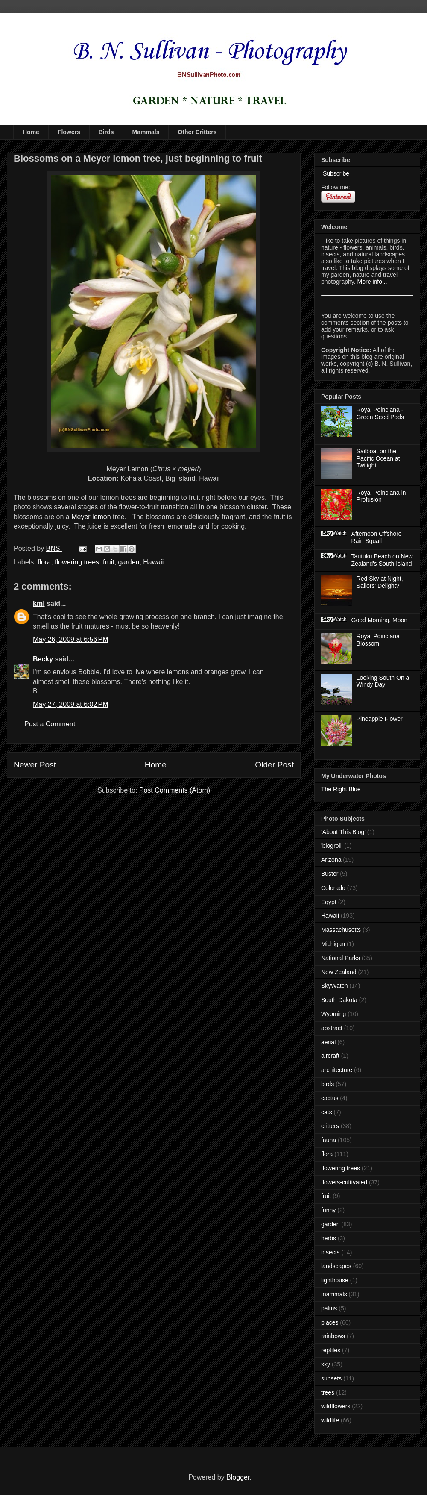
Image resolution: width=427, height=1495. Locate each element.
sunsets (331, 1378)
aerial (328, 1042)
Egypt (328, 902)
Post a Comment (49, 724)
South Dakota (339, 999)
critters (330, 1125)
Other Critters (197, 132)
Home (31, 132)
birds (327, 1084)
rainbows (333, 1336)
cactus (329, 1098)
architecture (336, 1069)
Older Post (274, 764)
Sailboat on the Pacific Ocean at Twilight (378, 458)
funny (328, 1210)
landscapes (336, 1266)
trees (327, 1392)
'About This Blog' (343, 831)
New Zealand (339, 972)
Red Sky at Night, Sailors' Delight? (380, 582)
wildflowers (335, 1406)
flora (44, 562)
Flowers (69, 132)
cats (326, 1112)
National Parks (340, 958)
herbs (328, 1238)
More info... (372, 281)
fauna (328, 1140)
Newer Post (35, 764)
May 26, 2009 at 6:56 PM (70, 639)
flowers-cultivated (344, 1182)
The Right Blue (341, 789)
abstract (331, 1028)
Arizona (331, 859)
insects (330, 1252)
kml (39, 603)
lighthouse (334, 1280)
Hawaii (153, 562)
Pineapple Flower (380, 718)
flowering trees (77, 562)
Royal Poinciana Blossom (378, 640)
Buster (329, 873)
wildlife (330, 1420)
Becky (43, 659)
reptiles (330, 1350)
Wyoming (333, 1013)
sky (325, 1364)
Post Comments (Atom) (174, 790)
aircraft (330, 1055)
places (329, 1322)
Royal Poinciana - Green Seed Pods (380, 413)
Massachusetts (341, 929)
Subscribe (335, 173)
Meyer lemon (91, 516)
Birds (106, 132)
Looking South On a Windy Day (383, 681)
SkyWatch (334, 985)
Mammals (146, 132)
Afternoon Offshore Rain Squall (376, 537)
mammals (334, 1294)
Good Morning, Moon (379, 620)
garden (129, 562)
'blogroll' (331, 845)
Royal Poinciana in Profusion (381, 496)
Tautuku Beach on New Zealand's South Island (382, 560)
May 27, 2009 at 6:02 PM (70, 704)
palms (329, 1308)
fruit (108, 562)
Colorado (333, 887)
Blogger (237, 1477)
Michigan (333, 943)
